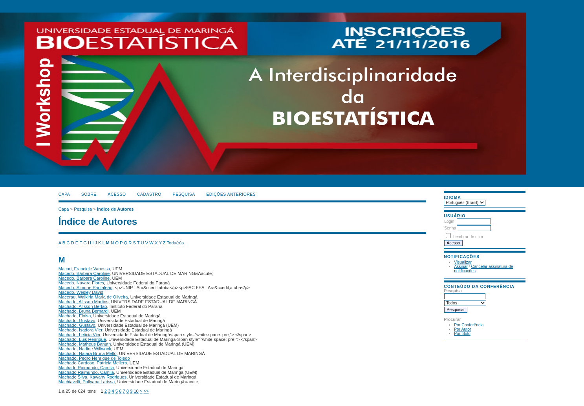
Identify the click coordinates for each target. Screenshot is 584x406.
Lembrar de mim (468, 237)
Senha (450, 228)
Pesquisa (183, 194)
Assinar (461, 266)
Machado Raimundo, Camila (86, 367)
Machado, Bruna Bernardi (84, 311)
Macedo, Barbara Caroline (84, 278)
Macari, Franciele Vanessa (84, 268)
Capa (64, 194)
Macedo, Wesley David (81, 292)
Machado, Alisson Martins (83, 301)
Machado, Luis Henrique (82, 339)
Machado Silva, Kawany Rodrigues (93, 377)
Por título (462, 333)
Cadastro (149, 194)
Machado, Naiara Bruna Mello (88, 353)
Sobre (89, 194)
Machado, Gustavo (77, 320)
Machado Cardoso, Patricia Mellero (93, 362)
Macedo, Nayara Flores (81, 282)
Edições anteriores (231, 194)
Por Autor (462, 329)
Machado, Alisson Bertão (83, 306)
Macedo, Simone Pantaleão (85, 287)
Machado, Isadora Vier (81, 330)
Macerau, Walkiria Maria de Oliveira (93, 297)
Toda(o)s (175, 242)
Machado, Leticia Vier (80, 334)
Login (449, 221)
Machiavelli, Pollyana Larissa (87, 381)
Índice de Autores (115, 209)
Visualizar (463, 262)
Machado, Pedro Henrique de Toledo (94, 358)
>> (146, 391)
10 (136, 391)
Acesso (117, 194)
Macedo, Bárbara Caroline (84, 273)
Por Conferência (468, 325)
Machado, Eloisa (75, 315)
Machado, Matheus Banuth (85, 344)
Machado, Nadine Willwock (85, 348)
